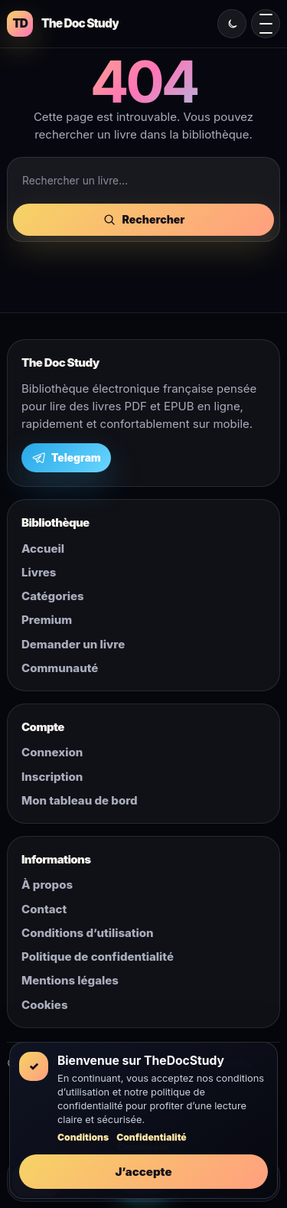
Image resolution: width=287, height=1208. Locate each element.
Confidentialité (151, 1137)
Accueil (42, 548)
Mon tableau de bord (79, 800)
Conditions (83, 1137)
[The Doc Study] (63, 24)
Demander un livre (73, 644)
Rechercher (144, 220)
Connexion (52, 752)
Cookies (44, 1004)
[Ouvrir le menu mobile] (265, 23)
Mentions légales (70, 980)
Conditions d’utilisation (87, 933)
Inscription (52, 776)
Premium (46, 619)
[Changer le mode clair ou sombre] (231, 23)
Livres (38, 572)
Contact (44, 909)
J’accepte (143, 1171)
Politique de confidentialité (97, 956)
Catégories (52, 596)
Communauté (59, 668)
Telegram (66, 458)
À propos (47, 884)
